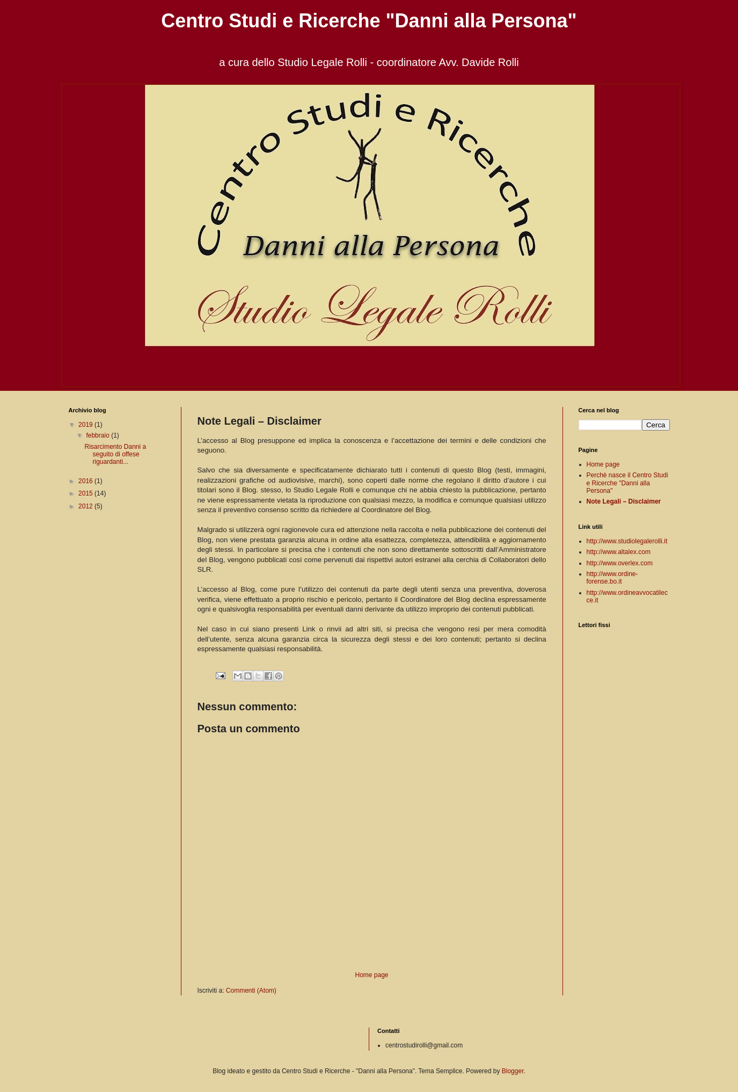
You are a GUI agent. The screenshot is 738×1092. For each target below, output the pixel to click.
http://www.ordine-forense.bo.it (612, 577)
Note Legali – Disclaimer (624, 501)
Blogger (513, 1071)
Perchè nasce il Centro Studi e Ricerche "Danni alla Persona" (627, 482)
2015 (86, 493)
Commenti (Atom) (251, 990)
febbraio (98, 435)
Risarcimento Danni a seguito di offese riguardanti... (115, 454)
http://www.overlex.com (620, 563)
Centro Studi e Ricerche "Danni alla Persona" (368, 21)
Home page (371, 975)
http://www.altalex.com (619, 552)
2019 (86, 424)
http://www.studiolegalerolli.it (627, 541)
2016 (86, 481)
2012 (86, 506)
